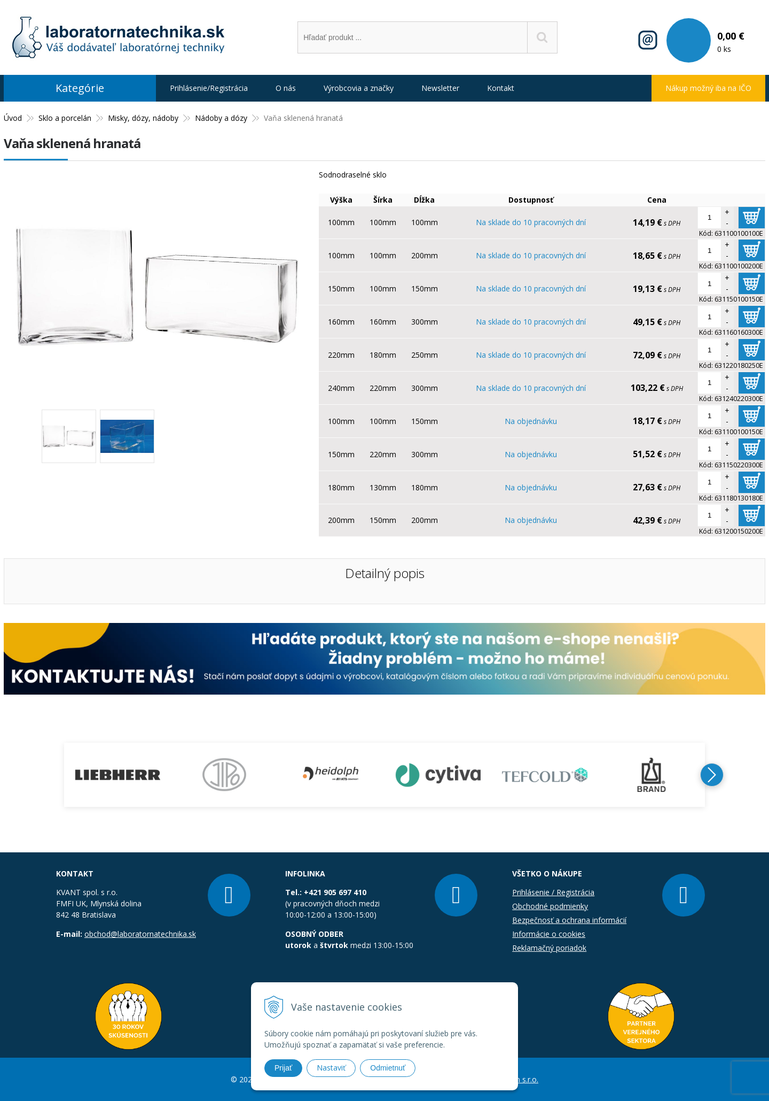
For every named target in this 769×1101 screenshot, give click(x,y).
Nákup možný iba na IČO (708, 88)
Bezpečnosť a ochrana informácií (569, 920)
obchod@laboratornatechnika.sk (140, 934)
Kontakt (500, 88)
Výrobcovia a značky (359, 88)
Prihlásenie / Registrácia (553, 892)
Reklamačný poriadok (549, 948)
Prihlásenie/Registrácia (209, 88)
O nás (286, 88)
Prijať (283, 1068)
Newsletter (440, 88)
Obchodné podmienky (550, 906)
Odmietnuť (387, 1068)
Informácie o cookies (548, 934)
